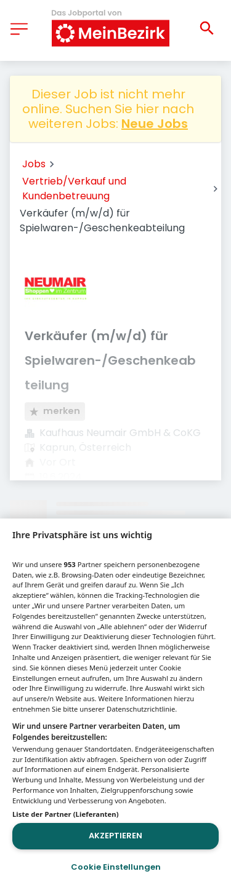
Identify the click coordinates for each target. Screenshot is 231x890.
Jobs (34, 164)
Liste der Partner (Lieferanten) (65, 814)
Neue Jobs (154, 123)
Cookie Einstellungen (116, 867)
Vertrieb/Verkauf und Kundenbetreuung (74, 188)
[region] (115, 704)
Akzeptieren (115, 835)
